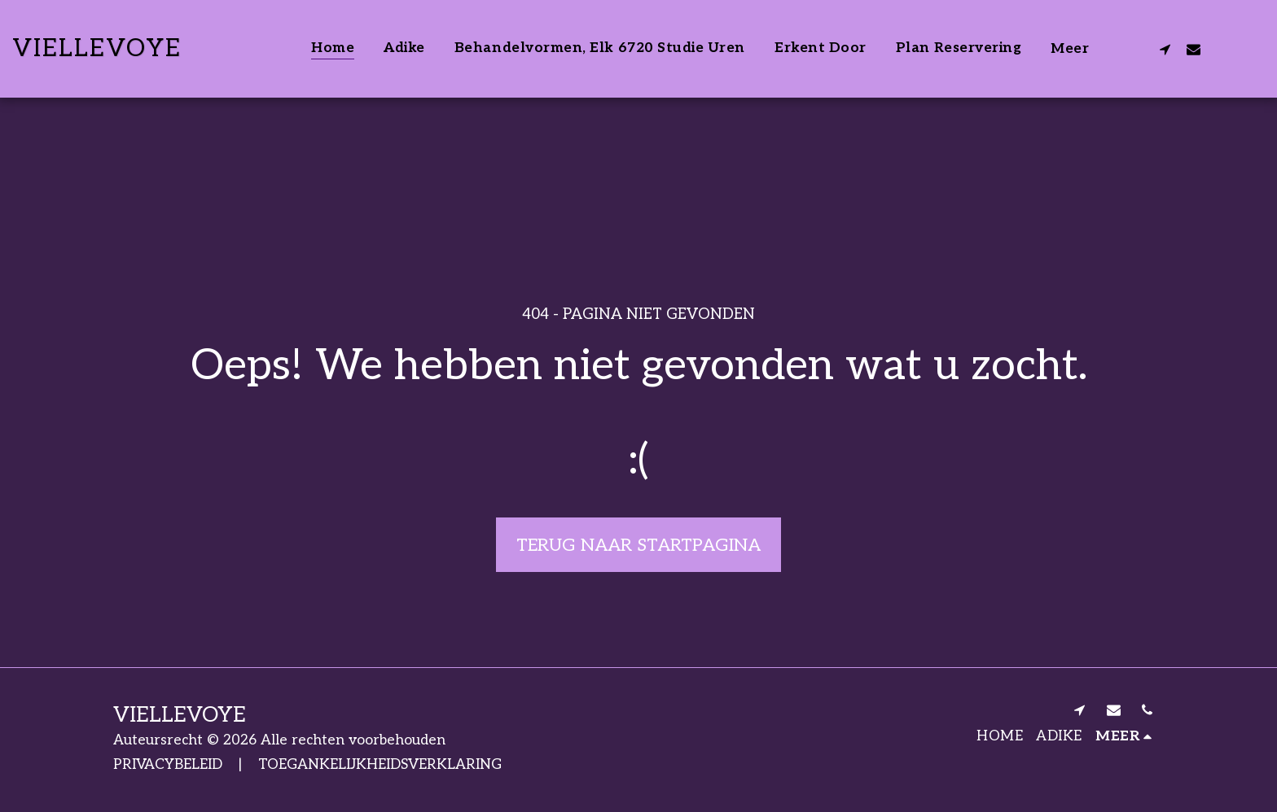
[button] (1165, 48)
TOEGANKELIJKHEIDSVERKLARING (380, 764)
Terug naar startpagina (638, 545)
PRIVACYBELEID (167, 764)
